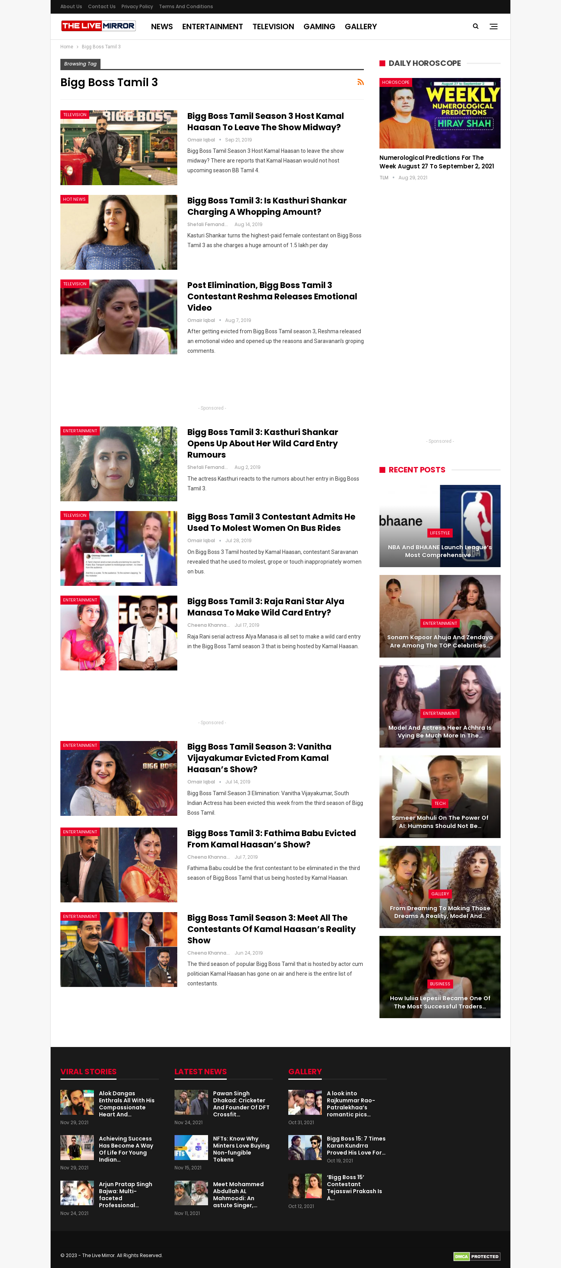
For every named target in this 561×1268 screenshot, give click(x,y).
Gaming (319, 26)
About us (71, 6)
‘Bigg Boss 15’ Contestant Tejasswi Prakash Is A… (354, 1187)
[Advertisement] (212, 383)
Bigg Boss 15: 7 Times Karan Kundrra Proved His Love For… (356, 1146)
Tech (440, 803)
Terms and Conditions (186, 6)
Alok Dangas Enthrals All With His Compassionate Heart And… (127, 1103)
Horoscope (395, 82)
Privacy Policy (137, 6)
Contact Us (102, 6)
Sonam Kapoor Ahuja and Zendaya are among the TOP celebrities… (440, 641)
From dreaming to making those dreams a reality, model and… (440, 912)
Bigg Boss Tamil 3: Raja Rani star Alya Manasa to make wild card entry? (265, 607)
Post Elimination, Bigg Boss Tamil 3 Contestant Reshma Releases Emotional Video (272, 296)
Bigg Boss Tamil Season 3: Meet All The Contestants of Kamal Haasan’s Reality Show (271, 929)
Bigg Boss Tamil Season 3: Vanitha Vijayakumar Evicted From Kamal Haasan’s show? (259, 758)
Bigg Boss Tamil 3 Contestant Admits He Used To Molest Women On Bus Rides (271, 522)
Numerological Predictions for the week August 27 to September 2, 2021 (436, 162)
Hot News (74, 199)
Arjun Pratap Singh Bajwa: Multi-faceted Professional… (125, 1194)
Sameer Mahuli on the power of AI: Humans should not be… (440, 822)
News (162, 26)
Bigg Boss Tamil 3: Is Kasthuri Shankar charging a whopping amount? (267, 206)
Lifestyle (440, 533)
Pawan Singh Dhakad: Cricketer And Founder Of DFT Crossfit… (241, 1103)
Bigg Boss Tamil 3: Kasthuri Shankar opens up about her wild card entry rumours (262, 443)
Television (273, 26)
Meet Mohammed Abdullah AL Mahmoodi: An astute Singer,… (238, 1194)
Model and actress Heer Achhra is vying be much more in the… (440, 732)
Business (440, 984)
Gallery (361, 26)
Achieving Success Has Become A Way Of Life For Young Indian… (126, 1149)
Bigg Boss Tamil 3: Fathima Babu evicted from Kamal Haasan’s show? (271, 839)
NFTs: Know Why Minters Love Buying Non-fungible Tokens (241, 1149)
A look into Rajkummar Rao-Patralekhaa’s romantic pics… (351, 1103)
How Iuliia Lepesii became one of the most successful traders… (440, 1002)
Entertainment (212, 26)
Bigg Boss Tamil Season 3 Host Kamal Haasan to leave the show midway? (265, 121)
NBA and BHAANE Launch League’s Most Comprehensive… (440, 551)
